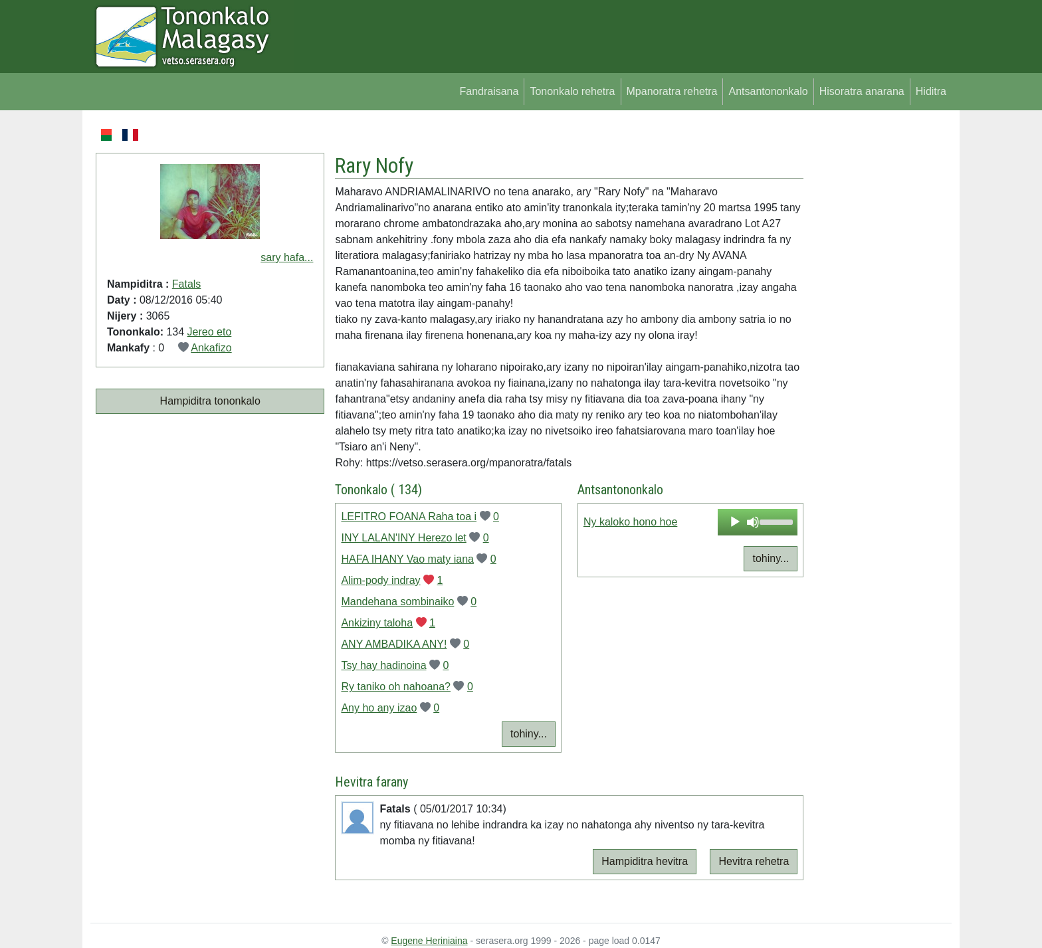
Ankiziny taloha (377, 622)
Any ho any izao (379, 707)
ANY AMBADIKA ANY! (394, 644)
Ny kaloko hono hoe (630, 521)
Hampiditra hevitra (644, 861)
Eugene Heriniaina (429, 940)
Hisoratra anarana (861, 91)
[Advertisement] (877, 325)
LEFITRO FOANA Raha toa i (408, 516)
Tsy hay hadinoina (383, 665)
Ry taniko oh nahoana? (396, 686)
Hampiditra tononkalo (210, 401)
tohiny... (528, 733)
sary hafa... (286, 257)
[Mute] (753, 522)
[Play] (735, 522)
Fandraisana (488, 91)
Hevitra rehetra (753, 861)
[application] (757, 522)
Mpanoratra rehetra (672, 91)
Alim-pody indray (380, 580)
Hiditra (931, 91)
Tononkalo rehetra (572, 91)
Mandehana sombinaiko (397, 601)
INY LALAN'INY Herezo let (403, 537)
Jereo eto (209, 331)
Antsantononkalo (767, 91)
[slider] (775, 521)
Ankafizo (211, 347)
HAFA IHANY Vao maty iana (407, 559)
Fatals (186, 284)
